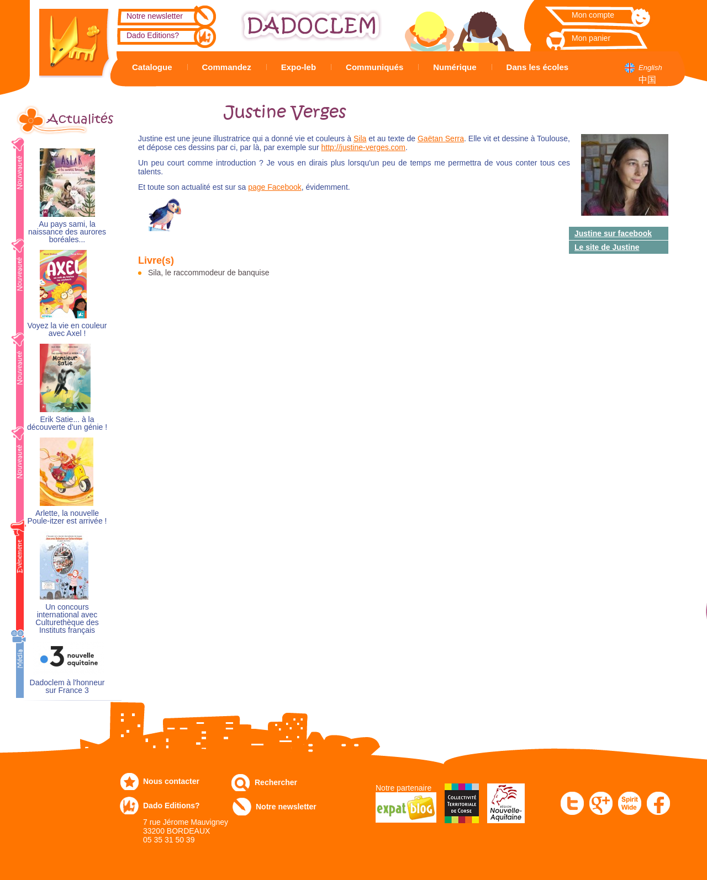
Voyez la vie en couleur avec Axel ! (67, 330)
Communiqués (374, 67)
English (650, 67)
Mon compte (593, 14)
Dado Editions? (152, 35)
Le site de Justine (606, 247)
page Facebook (275, 187)
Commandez (226, 67)
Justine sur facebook (613, 233)
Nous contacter (171, 781)
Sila (360, 138)
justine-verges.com (373, 147)
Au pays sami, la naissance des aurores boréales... (67, 232)
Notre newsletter (154, 16)
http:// (331, 147)
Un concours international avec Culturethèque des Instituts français (66, 618)
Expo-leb (298, 67)
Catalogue (152, 67)
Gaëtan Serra (441, 138)
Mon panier (591, 38)
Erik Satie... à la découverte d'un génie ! (67, 423)
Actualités (80, 119)
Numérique (454, 67)
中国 (647, 79)
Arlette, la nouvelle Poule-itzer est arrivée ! (67, 517)
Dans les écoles (537, 67)
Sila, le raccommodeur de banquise (208, 272)
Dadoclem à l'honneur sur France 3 (67, 687)
